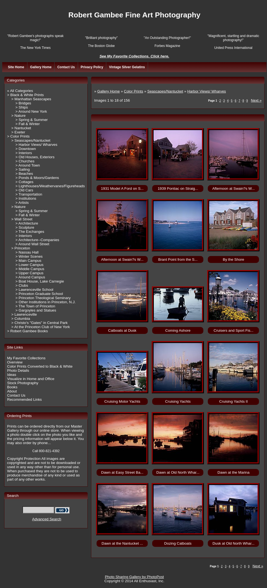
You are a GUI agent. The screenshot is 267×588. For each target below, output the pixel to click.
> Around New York (31, 111)
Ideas (11, 375)
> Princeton (20, 248)
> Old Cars (24, 190)
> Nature (18, 116)
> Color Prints (18, 136)
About (12, 391)
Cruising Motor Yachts (122, 401)
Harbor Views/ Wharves (206, 91)
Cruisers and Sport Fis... (233, 330)
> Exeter (18, 132)
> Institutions (25, 198)
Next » (256, 100)
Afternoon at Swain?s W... (233, 188)
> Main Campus (28, 261)
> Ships (21, 107)
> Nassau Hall (26, 252)
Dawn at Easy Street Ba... (122, 472)
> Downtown (25, 149)
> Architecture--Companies (37, 240)
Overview (15, 362)
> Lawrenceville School (34, 290)
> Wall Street (21, 219)
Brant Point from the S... (178, 259)
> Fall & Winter (27, 124)
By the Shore (233, 259)
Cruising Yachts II (233, 401)
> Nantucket (21, 128)
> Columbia (20, 319)
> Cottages (24, 182)
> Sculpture (24, 227)
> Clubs (21, 285)
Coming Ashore (177, 330)
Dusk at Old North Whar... (233, 543)
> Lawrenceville (24, 314)
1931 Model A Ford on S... (122, 188)
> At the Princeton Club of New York (40, 327)
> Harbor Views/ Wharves (36, 145)
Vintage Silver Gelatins (127, 67)
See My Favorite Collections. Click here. (134, 56)
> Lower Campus (29, 265)
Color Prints (133, 91)
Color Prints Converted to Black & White (39, 366)
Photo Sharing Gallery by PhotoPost (134, 577)
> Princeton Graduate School (39, 294)
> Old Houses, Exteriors (35, 157)
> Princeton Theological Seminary (43, 298)
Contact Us (66, 67)
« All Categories (20, 91)
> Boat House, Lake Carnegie (39, 281)
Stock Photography (22, 383)
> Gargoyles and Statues (35, 310)
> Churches (25, 161)
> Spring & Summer (31, 120)
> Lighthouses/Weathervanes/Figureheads (50, 186)
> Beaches (24, 174)
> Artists (22, 203)
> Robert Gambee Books (27, 331)
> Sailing (22, 169)
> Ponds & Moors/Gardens (37, 178)
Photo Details (18, 370)
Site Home (16, 67)
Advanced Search (46, 519)
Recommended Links (24, 399)
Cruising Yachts (178, 401)
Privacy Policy (92, 67)
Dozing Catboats (178, 543)
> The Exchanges (29, 232)
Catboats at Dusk (122, 330)
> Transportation (28, 194)
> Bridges (23, 103)
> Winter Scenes (29, 256)
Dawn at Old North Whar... (177, 472)
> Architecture (26, 223)
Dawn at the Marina (233, 472)
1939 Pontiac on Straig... (178, 188)
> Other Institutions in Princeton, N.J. (45, 302)
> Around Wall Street (32, 244)
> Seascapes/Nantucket (30, 140)
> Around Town (27, 165)
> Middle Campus (29, 269)
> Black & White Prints (25, 95)
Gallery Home (40, 67)
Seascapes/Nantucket (165, 91)
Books (12, 387)
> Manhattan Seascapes (31, 99)
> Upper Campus (29, 273)
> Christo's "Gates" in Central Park (39, 323)
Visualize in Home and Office (31, 379)
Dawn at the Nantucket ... (122, 543)
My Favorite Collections (26, 358)
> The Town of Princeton (35, 306)
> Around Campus (30, 277)
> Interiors (23, 153)
